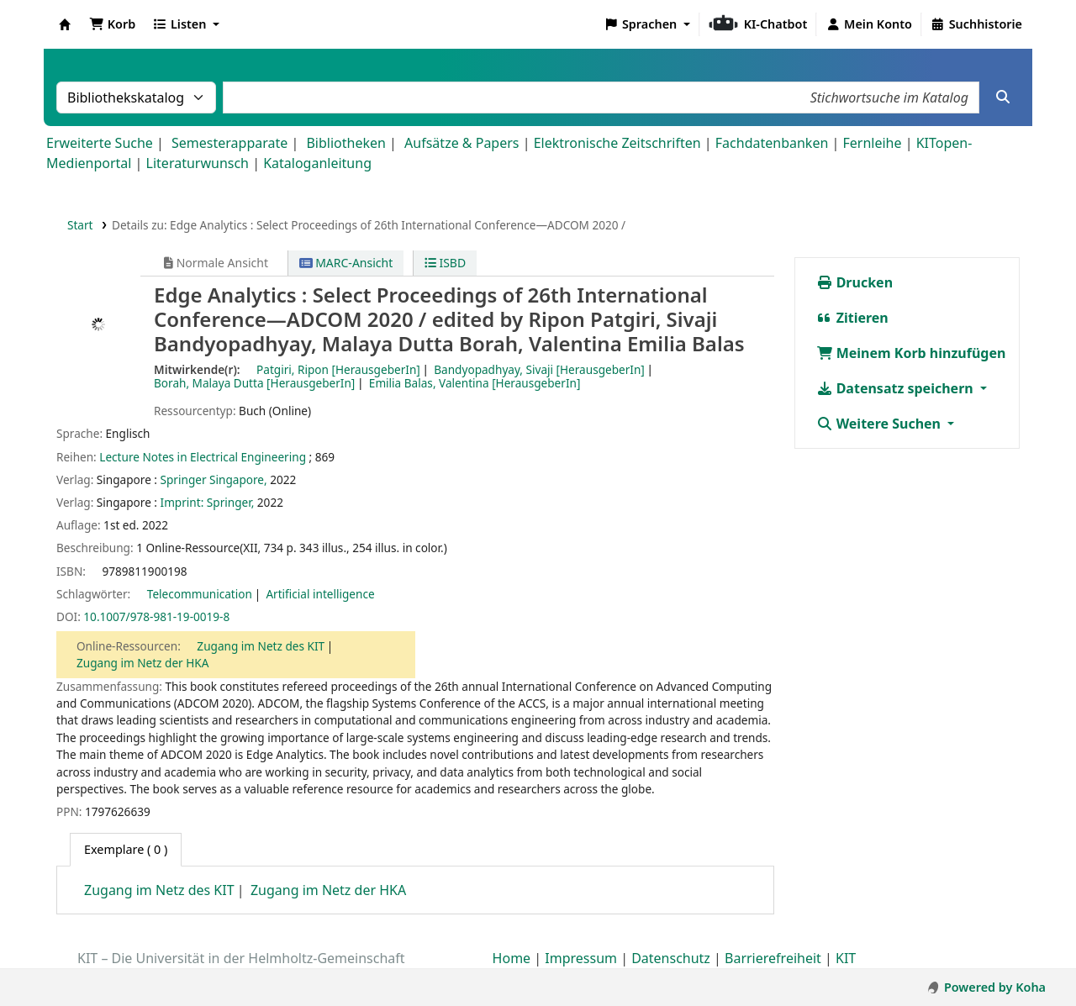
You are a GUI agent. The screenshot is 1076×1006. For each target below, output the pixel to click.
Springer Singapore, (214, 479)
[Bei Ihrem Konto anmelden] (869, 24)
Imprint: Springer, (208, 502)
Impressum (581, 958)
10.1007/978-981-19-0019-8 (156, 616)
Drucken (855, 282)
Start (80, 225)
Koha (65, 24)
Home (512, 958)
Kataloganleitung (317, 163)
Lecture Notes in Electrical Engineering (202, 457)
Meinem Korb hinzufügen (911, 353)
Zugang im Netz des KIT (260, 646)
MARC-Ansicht (346, 263)
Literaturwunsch (197, 163)
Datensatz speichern (896, 388)
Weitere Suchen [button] (880, 423)
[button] (112, 24)
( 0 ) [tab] (125, 849)
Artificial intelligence (320, 594)
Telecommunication (199, 594)
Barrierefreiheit (773, 958)
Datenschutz (670, 958)
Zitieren (852, 317)
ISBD (445, 263)
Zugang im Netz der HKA (142, 663)
